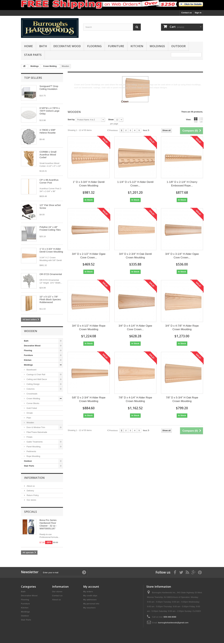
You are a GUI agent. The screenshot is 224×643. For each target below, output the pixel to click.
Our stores (31, 500)
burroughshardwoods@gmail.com (173, 622)
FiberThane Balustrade (36, 432)
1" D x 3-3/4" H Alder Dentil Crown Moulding (51, 250)
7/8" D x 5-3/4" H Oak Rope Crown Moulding (182, 399)
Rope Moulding (33, 456)
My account (91, 586)
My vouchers (89, 608)
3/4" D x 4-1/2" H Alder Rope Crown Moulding (88, 327)
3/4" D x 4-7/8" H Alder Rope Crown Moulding (182, 327)
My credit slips (90, 595)
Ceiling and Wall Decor (36, 379)
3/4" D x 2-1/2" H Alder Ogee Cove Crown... (88, 255)
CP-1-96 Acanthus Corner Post (49, 181)
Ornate (29, 413)
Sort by (71, 119)
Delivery (30, 490)
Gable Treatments (34, 442)
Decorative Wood (67, 46)
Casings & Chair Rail (35, 374)
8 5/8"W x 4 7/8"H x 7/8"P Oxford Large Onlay (50, 111)
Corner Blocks (32, 403)
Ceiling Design (33, 384)
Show (111, 119)
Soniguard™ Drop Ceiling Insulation (49, 87)
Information (34, 478)
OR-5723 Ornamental (51, 274)
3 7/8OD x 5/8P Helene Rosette (48, 131)
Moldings (157, 46)
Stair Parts (33, 55)
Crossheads (31, 394)
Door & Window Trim (35, 427)
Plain (28, 418)
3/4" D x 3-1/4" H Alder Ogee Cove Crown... (182, 255)
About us (30, 486)
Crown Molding (33, 398)
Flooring (94, 46)
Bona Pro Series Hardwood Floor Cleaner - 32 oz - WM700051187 (48, 524)
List (201, 120)
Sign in (198, 12)
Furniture (116, 46)
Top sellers (33, 78)
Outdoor (178, 46)
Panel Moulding (33, 446)
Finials (29, 437)
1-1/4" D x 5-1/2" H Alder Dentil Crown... (135, 184)
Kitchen (137, 46)
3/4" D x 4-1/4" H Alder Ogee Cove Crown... (135, 327)
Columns (30, 389)
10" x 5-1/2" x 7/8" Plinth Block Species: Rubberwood (50, 299)
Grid (195, 120)
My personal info (91, 604)
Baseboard (31, 369)
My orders (88, 591)
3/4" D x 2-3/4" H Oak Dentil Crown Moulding (135, 255)
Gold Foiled (31, 408)
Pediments (31, 451)
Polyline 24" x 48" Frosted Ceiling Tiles (50, 228)
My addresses (90, 599)
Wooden (30, 422)
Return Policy (32, 495)
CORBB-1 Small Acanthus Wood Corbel (48, 154)
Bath (43, 46)
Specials (30, 512)
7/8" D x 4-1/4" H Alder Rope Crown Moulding (135, 399)
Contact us (186, 12)
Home (28, 46)
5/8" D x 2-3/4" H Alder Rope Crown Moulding (88, 399)
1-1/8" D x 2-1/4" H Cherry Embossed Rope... (182, 184)
